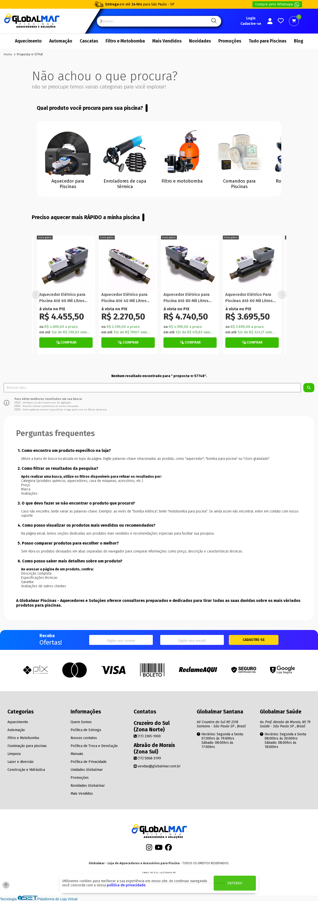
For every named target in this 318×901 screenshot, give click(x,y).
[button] (282, 294)
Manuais (77, 754)
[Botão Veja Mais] (128, 342)
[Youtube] (159, 849)
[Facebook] (168, 849)
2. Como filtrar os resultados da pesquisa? (58, 468)
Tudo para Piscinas (267, 41)
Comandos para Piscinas (239, 183)
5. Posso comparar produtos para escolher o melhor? (68, 543)
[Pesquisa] (213, 21)
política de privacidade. (126, 885)
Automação (60, 41)
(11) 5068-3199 (147, 758)
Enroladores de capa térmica (125, 183)
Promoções (229, 41)
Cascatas (89, 41)
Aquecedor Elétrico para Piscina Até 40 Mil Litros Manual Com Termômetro (187, 298)
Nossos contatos (84, 738)
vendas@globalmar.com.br (157, 766)
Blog (298, 41)
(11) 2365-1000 (147, 736)
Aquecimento (28, 41)
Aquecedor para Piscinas (67, 183)
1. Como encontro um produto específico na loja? (64, 450)
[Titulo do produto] (66, 264)
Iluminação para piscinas (27, 746)
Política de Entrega (86, 730)
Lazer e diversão (20, 762)
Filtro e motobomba (182, 181)
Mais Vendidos (167, 41)
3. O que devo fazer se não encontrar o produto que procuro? (76, 503)
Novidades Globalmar (88, 785)
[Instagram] (149, 849)
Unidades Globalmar (87, 770)
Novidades (200, 41)
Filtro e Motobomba (125, 41)
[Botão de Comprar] (66, 342)
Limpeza (14, 754)
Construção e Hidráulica (26, 770)
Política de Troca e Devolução (94, 746)
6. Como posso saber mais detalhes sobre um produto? (70, 561)
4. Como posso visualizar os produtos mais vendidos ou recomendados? (86, 525)
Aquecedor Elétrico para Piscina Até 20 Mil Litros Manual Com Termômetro (63, 298)
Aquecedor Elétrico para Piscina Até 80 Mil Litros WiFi (248, 298)
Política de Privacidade (89, 762)
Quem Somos (81, 722)
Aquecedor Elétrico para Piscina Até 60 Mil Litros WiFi (124, 298)
